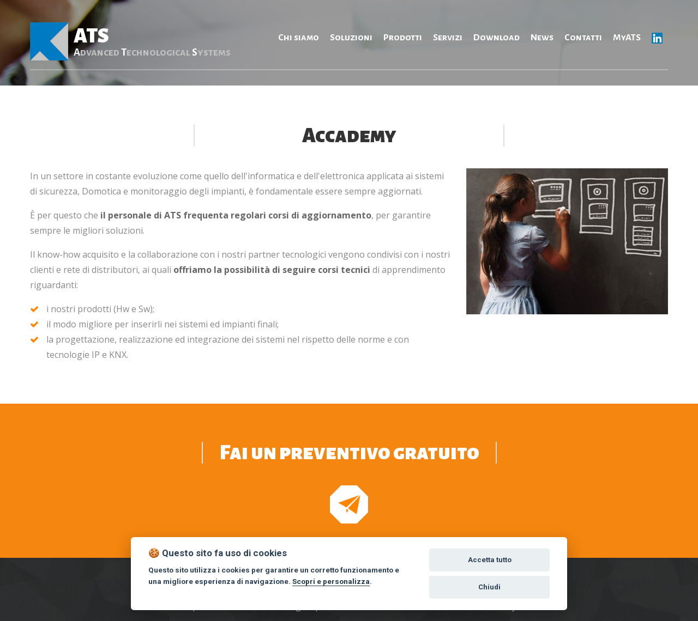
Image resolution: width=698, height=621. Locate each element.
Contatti (583, 37)
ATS (152, 41)
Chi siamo (298, 37)
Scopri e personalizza (331, 581)
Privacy (502, 614)
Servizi (447, 37)
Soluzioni (351, 37)
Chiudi (489, 587)
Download (496, 37)
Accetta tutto (490, 560)
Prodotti (402, 37)
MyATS (627, 37)
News (542, 37)
